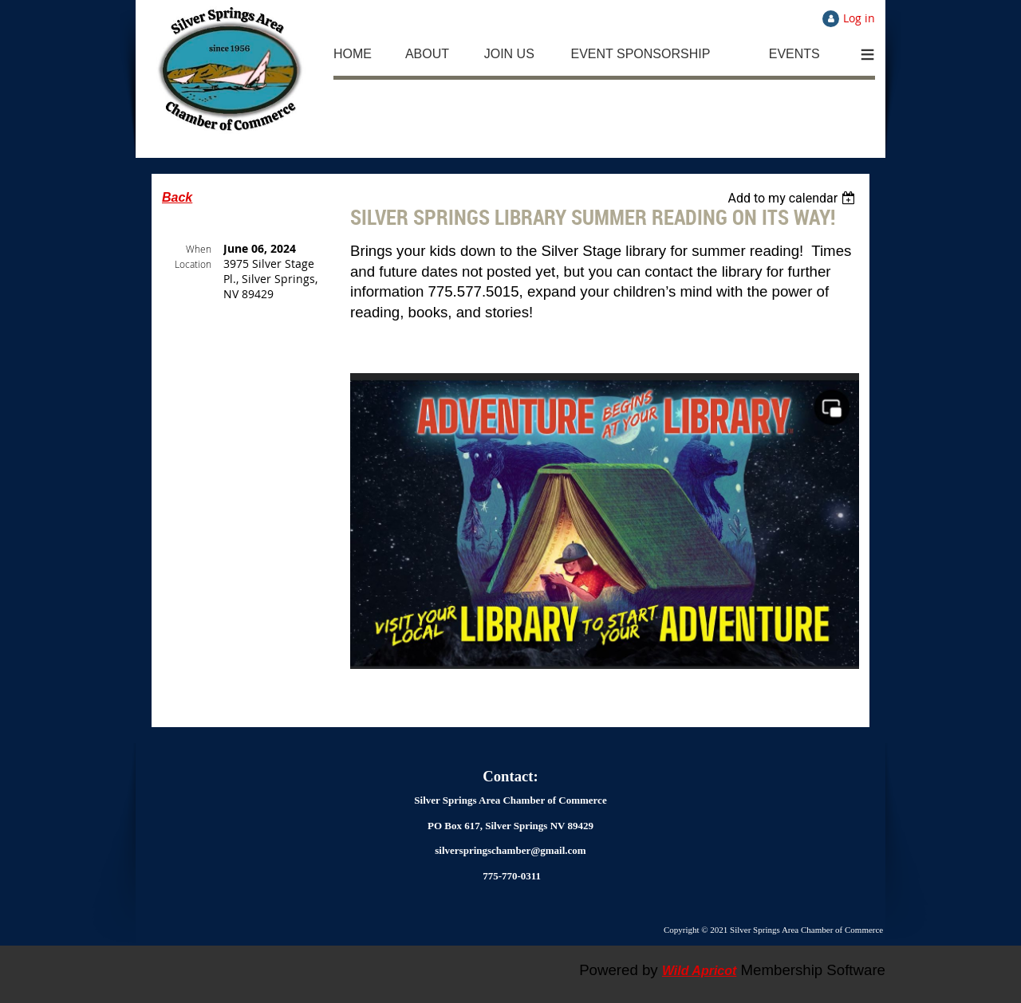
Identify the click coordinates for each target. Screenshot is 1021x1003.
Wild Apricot (699, 970)
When (198, 248)
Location (193, 264)
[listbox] (793, 198)
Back (177, 197)
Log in (859, 18)
